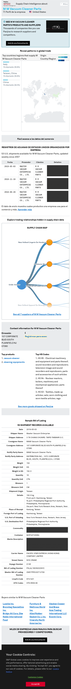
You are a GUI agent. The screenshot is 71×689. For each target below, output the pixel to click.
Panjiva (9, 3)
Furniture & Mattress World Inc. (37, 607)
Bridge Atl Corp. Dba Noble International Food (13, 617)
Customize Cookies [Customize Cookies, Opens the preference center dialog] (35, 678)
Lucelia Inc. (8, 604)
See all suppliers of (37, 314)
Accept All (35, 685)
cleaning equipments (14, 362)
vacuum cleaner (12, 358)
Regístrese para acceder (37, 336)
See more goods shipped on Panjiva (35, 406)
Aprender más (25, 210)
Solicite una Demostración (18, 43)
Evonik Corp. (55, 617)
